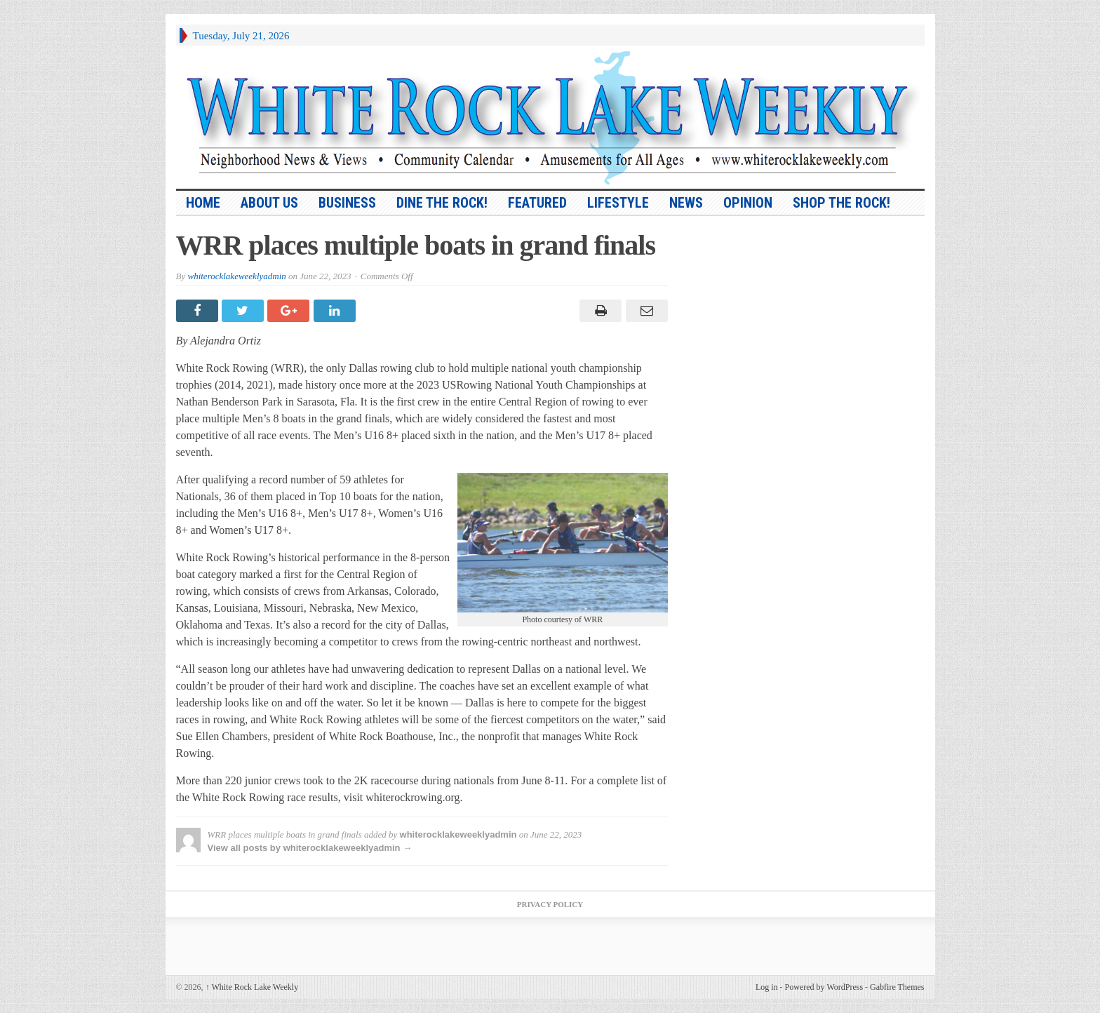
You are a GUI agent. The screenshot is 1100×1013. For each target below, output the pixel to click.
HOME (203, 202)
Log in (767, 987)
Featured (537, 202)
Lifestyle (618, 202)
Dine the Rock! (442, 202)
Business (347, 202)
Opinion (747, 202)
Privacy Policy (550, 904)
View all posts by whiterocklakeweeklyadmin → (310, 848)
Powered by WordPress (824, 987)
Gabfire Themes (897, 987)
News (686, 202)
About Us (269, 202)
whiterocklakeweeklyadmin (236, 276)
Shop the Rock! (841, 202)
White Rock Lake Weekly (252, 987)
